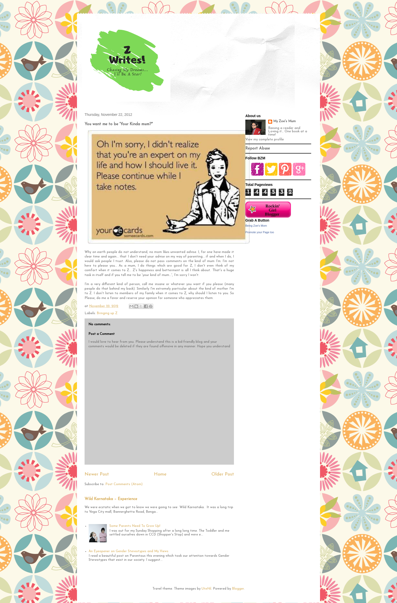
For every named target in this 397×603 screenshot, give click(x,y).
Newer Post (97, 474)
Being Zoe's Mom (256, 225)
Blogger (238, 588)
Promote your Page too (259, 232)
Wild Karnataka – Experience (111, 499)
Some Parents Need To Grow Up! (134, 526)
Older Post (222, 474)
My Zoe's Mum (284, 121)
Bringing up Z (107, 313)
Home (160, 474)
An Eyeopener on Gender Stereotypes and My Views (128, 551)
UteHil (206, 588)
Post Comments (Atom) (124, 484)
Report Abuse (257, 148)
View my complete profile (264, 139)
